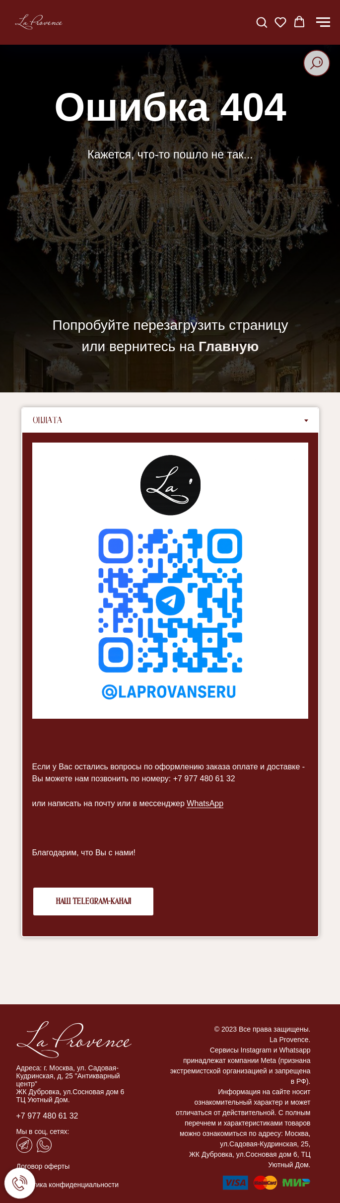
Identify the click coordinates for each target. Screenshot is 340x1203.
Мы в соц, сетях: (42, 1131)
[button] (262, 22)
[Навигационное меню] (323, 22)
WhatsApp (205, 803)
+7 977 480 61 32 (47, 1116)
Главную (229, 346)
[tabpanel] (170, 684)
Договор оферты (43, 1166)
